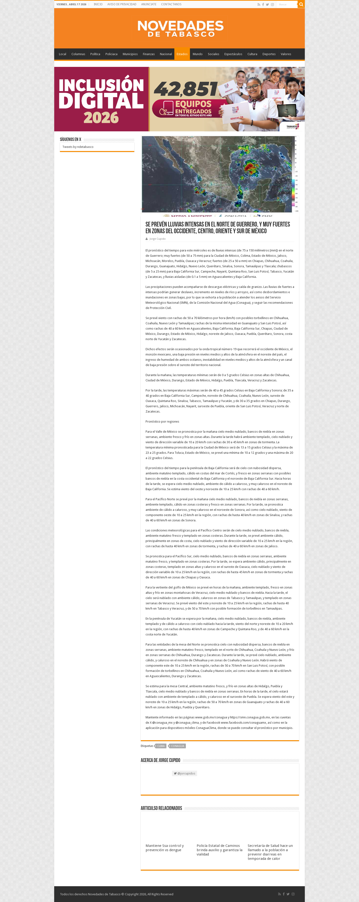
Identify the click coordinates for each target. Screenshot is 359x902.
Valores (286, 54)
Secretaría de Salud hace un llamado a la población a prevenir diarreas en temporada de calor (270, 852)
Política (95, 54)
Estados (182, 54)
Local (62, 54)
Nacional (166, 54)
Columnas (78, 54)
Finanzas (149, 54)
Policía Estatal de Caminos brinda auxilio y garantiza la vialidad (219, 850)
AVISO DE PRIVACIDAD (121, 4)
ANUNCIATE (148, 4)
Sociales (213, 54)
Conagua (177, 746)
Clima (161, 746)
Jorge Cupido (158, 238)
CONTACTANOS (171, 4)
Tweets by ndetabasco (78, 147)
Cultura (252, 54)
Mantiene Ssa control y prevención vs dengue (165, 848)
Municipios (130, 54)
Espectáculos (233, 54)
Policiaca (112, 54)
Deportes (269, 54)
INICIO (98, 4)
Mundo (198, 54)
